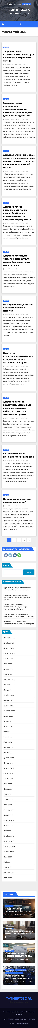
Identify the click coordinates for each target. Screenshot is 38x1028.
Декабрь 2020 (9, 820)
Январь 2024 (8, 690)
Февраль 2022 (9, 810)
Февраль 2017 (9, 873)
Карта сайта (31, 1019)
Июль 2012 (8, 878)
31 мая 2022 (9, 64)
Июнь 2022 (8, 789)
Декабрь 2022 (9, 758)
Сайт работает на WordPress (12, 1012)
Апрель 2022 (8, 799)
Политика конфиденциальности (19, 1023)
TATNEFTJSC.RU (19, 10)
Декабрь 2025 (9, 643)
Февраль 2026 (9, 638)
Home (5, 1019)
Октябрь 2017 (9, 852)
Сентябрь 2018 (9, 846)
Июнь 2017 (8, 857)
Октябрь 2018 (9, 841)
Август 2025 (8, 659)
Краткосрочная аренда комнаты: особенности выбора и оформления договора (17, 597)
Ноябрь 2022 (8, 763)
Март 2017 (7, 867)
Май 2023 (7, 732)
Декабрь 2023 (9, 695)
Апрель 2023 (8, 737)
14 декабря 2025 (13, 959)
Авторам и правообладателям (17, 1019)
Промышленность (21, 970)
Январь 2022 (8, 815)
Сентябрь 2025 (9, 653)
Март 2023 (8, 742)
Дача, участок (9, 950)
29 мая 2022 (9, 269)
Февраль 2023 (9, 747)
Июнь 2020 (8, 826)
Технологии (19, 973)
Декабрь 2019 (9, 836)
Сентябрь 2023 (9, 711)
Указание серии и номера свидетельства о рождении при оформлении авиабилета (15, 607)
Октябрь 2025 (9, 648)
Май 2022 (7, 794)
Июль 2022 (8, 784)
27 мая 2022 (9, 506)
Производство (10, 970)
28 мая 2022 (9, 418)
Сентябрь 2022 (9, 773)
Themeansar (18, 1014)
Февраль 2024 (9, 685)
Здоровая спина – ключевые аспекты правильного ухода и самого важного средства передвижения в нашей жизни (19, 161)
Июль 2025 (8, 664)
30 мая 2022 (9, 119)
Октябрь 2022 (9, 768)
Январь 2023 (8, 752)
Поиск (6, 565)
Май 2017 (7, 862)
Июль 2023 (8, 721)
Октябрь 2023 (9, 706)
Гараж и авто (9, 906)
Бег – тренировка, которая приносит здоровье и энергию (17, 307)
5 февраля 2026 (13, 914)
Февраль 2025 (9, 679)
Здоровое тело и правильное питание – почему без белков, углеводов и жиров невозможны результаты (17, 213)
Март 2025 (8, 674)
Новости (6, 47)
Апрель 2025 (8, 669)
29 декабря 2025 (13, 937)
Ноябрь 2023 (8, 700)
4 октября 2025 (13, 981)
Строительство (10, 973)
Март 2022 (8, 805)
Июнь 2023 (8, 726)
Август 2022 (8, 779)
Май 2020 (7, 831)
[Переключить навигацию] (20, 24)
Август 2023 (8, 716)
